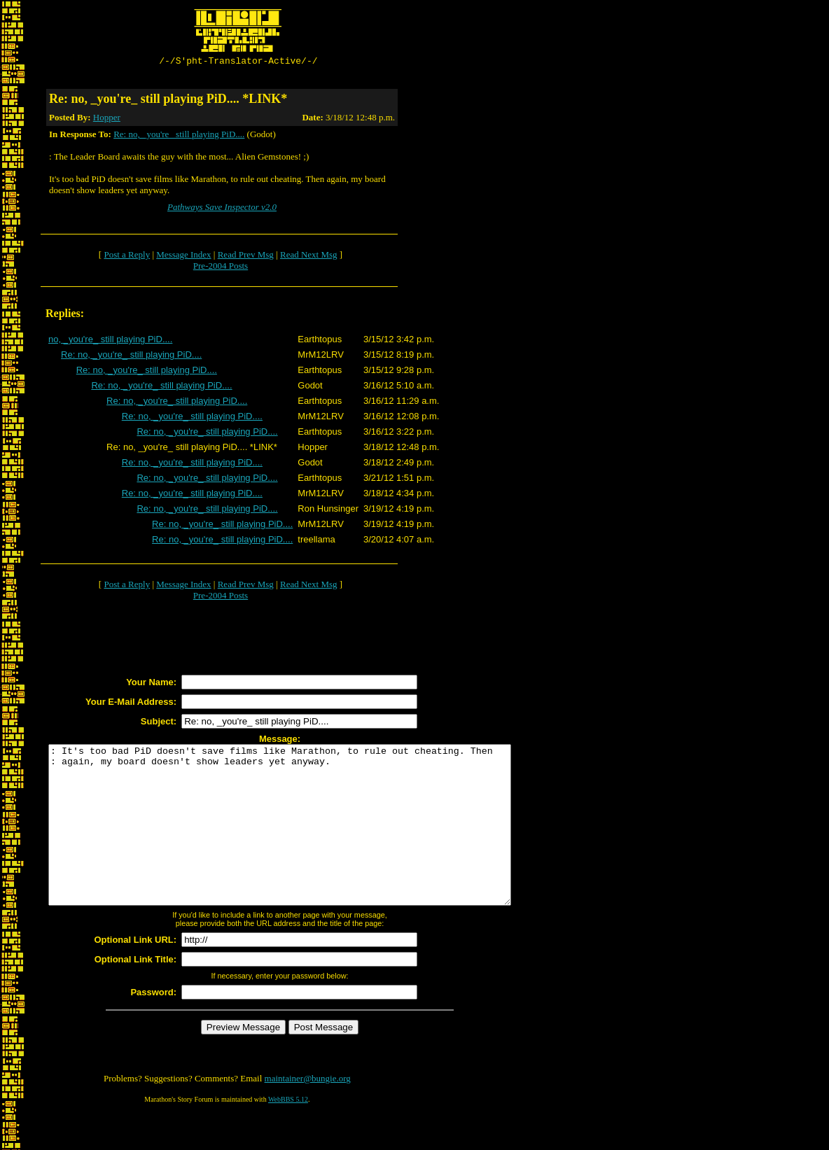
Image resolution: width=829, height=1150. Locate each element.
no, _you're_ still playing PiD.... (110, 341)
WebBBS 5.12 (288, 1133)
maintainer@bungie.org (308, 1112)
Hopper (106, 119)
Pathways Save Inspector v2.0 (222, 209)
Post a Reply (127, 256)
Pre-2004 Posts (220, 267)
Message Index (183, 256)
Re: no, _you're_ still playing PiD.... (178, 136)
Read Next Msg (308, 256)
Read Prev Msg (246, 256)
